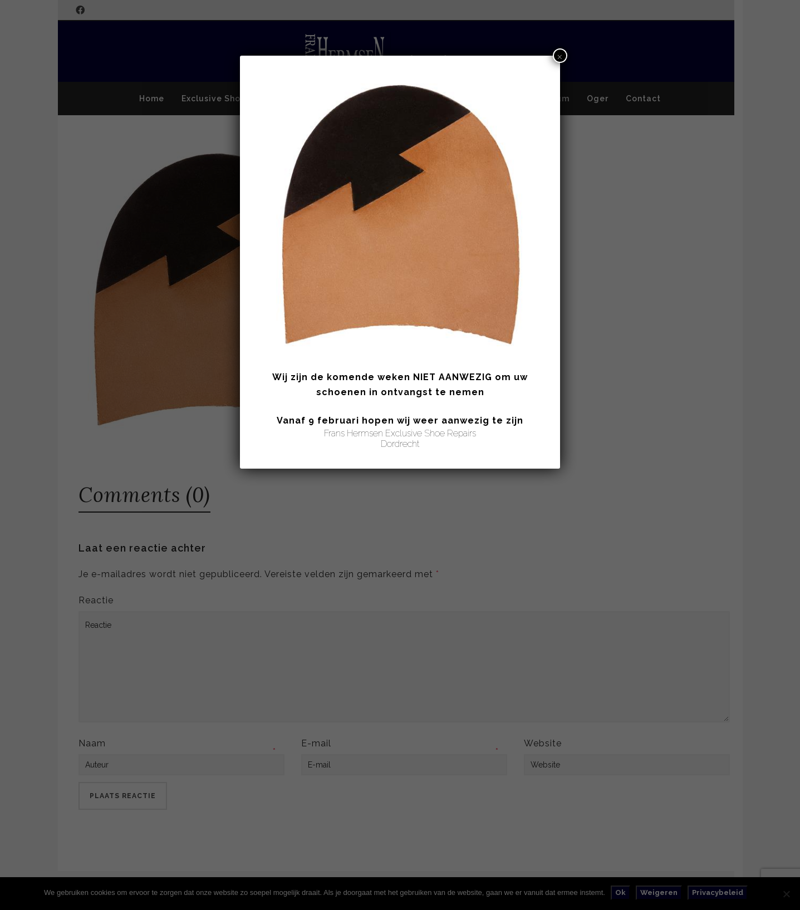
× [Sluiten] (560, 55)
